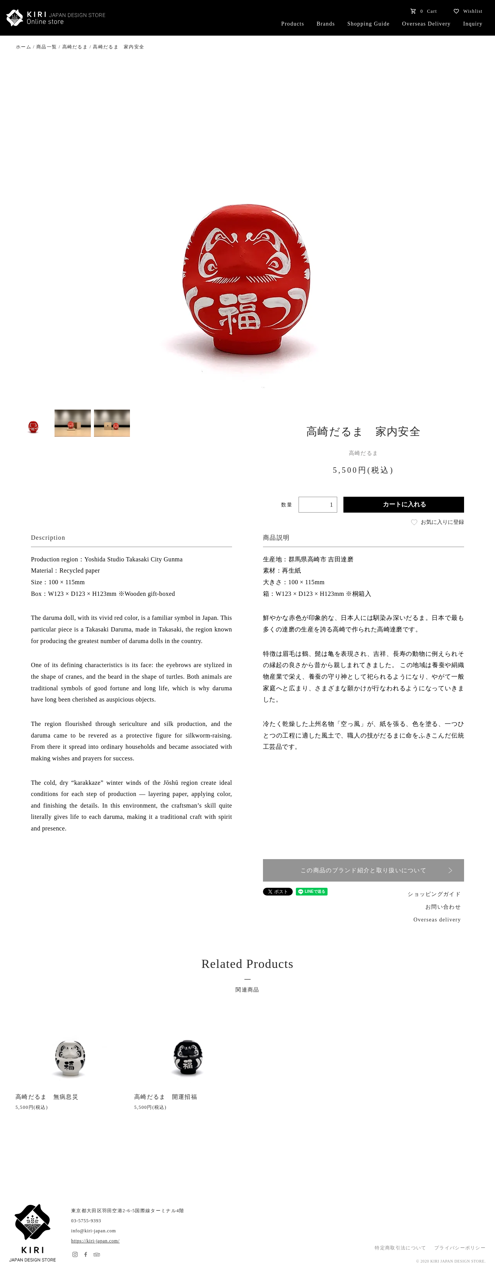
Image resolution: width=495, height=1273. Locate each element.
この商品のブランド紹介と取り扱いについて (376, 870)
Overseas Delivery (426, 24)
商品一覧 (46, 47)
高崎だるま (75, 47)
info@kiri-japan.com (93, 1231)
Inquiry (473, 24)
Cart (421, 11)
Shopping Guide (368, 24)
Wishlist (466, 11)
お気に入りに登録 (437, 522)
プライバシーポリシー (460, 1248)
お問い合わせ (443, 907)
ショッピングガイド (434, 894)
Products (292, 24)
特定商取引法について (400, 1248)
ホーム (23, 47)
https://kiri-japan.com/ (95, 1241)
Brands (326, 24)
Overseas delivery (437, 920)
